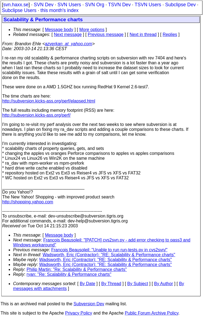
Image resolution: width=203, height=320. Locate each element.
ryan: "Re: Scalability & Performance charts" (69, 274)
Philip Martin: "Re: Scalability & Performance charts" (77, 269)
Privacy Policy (78, 313)
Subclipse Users (19, 10)
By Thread (111, 283)
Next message (68, 34)
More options (92, 29)
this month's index (59, 10)
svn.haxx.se (16, 4)
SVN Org (94, 4)
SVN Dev (43, 4)
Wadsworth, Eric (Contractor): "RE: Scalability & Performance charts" (109, 254)
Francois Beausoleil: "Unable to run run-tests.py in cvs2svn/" (109, 249)
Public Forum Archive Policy (151, 313)
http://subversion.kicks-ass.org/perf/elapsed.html (48, 101)
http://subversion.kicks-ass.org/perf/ (36, 115)
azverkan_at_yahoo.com (68, 43)
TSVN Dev (119, 4)
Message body (59, 29)
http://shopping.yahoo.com (27, 202)
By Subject (137, 283)
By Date (87, 283)
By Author (163, 283)
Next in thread (143, 34)
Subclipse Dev (180, 4)
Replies (170, 34)
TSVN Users (148, 4)
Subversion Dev (89, 303)
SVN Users (69, 4)
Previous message (106, 34)
